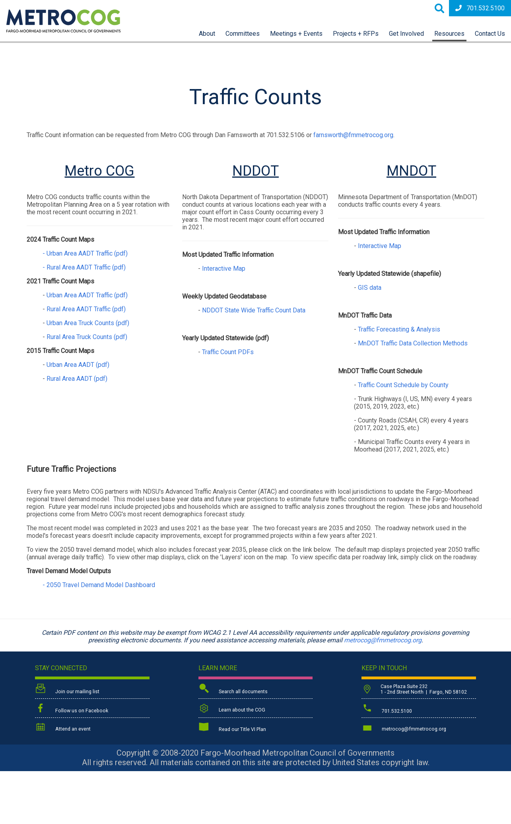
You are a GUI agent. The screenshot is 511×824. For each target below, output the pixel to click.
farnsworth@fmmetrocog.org (353, 135)
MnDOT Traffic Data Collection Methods (413, 343)
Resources (449, 33)
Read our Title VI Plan (232, 728)
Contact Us (490, 33)
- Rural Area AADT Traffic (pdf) (76, 267)
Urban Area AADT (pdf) (78, 364)
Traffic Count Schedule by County (403, 385)
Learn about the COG (231, 708)
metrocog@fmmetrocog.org (383, 640)
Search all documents (233, 689)
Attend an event (63, 728)
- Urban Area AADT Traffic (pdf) (85, 253)
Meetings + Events (296, 33)
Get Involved (406, 33)
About (207, 33)
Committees (242, 33)
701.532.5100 (480, 8)
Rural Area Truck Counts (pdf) (87, 337)
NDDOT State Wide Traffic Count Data (253, 310)
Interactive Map (223, 268)
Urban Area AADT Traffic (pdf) (87, 295)
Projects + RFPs (356, 33)
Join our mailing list (67, 689)
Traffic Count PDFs (228, 352)
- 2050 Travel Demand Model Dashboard (99, 585)
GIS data (369, 287)
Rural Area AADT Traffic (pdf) (86, 309)
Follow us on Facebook (71, 708)
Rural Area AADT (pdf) (77, 378)
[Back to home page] (63, 30)
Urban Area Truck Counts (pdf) (88, 323)
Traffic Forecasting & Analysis (399, 329)
